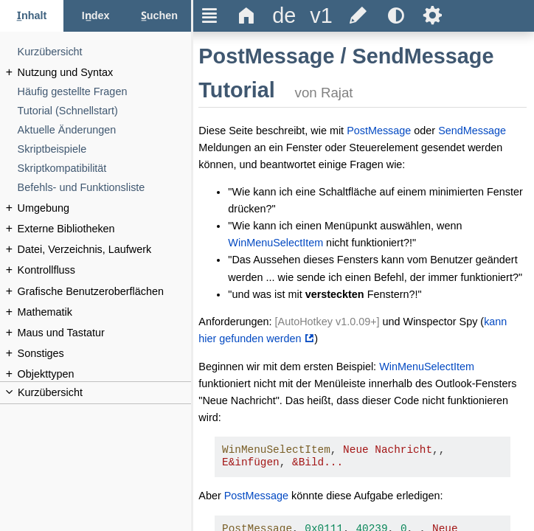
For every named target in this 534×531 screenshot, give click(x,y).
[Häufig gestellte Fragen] (105, 91)
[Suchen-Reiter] (159, 16)
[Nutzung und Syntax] (105, 72)
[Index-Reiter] (95, 16)
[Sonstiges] (105, 353)
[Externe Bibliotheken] (105, 229)
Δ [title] (246, 15)
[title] (284, 16)
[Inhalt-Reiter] (31, 16)
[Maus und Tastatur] (105, 332)
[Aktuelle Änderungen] (105, 130)
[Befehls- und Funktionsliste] (105, 187)
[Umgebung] (105, 208)
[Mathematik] (105, 312)
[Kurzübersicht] (105, 52)
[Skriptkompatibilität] (105, 168)
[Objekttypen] (105, 374)
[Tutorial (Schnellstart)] (105, 111)
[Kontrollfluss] (105, 270)
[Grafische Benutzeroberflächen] (105, 291)
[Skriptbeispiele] (105, 149)
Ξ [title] (210, 15)
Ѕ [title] (432, 15)
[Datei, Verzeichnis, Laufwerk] (105, 249)
